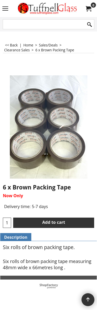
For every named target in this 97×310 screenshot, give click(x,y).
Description (15, 237)
